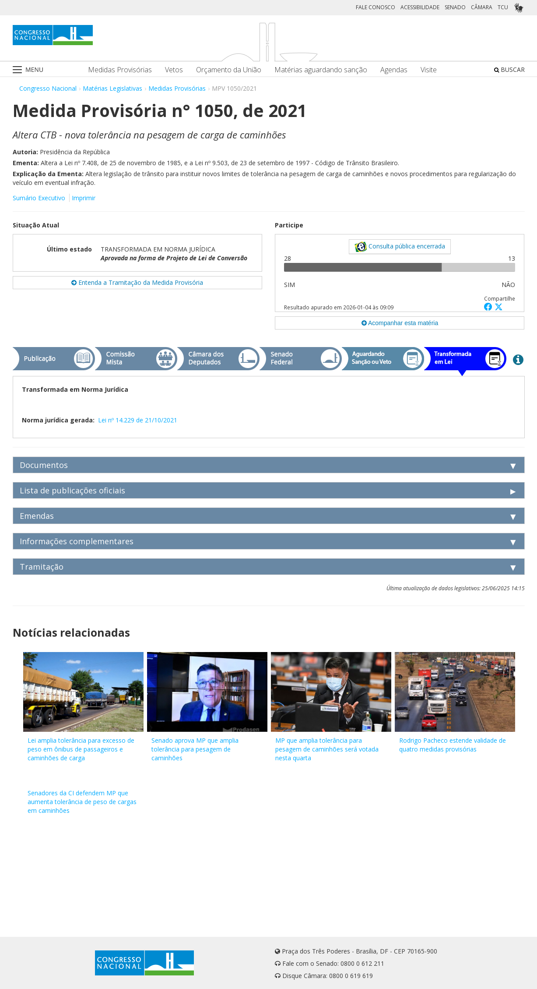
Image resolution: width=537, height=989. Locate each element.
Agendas (393, 69)
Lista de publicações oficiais (72, 490)
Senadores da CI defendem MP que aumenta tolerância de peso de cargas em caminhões (82, 802)
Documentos (44, 465)
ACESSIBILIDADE (419, 7)
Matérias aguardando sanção (320, 69)
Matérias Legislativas (112, 88)
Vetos (174, 69)
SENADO (455, 7)
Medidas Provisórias (120, 69)
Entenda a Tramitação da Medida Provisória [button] (137, 282)
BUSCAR (509, 69)
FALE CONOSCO (375, 7)
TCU (503, 7)
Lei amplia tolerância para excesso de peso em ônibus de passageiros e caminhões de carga (81, 749)
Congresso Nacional (48, 88)
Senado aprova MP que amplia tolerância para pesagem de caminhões (195, 749)
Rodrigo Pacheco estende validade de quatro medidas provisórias (452, 744)
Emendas (37, 515)
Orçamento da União (228, 69)
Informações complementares (76, 541)
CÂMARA (481, 7)
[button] (489, 306)
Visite (429, 69)
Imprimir (83, 198)
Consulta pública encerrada (399, 246)
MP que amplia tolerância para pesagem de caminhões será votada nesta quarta (327, 749)
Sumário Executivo (39, 198)
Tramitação (41, 566)
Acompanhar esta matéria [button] (400, 322)
